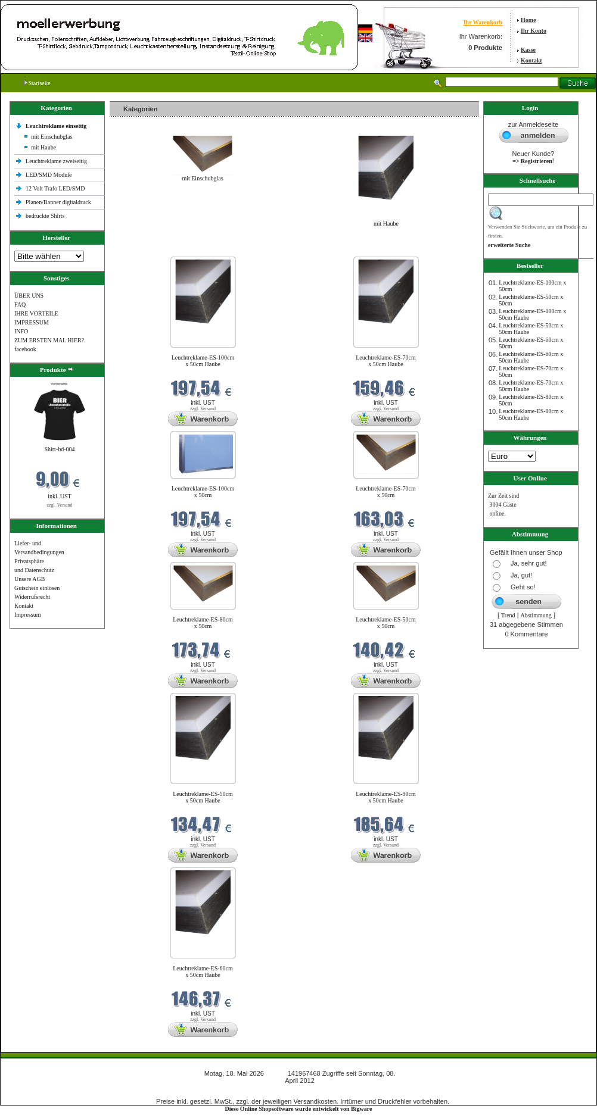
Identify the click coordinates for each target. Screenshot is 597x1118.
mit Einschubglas (51, 136)
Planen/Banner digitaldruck (58, 202)
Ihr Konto (533, 30)
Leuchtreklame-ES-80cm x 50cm (203, 622)
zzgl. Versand (60, 505)
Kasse (528, 49)
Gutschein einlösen (37, 588)
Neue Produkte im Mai (140, 249)
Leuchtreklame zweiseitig (57, 161)
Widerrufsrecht (32, 597)
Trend (508, 615)
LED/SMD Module (49, 174)
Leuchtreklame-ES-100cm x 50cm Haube (203, 360)
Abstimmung (536, 615)
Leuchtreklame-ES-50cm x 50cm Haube (203, 797)
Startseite (37, 83)
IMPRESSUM (31, 322)
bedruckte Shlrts (45, 216)
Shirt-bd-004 (59, 449)
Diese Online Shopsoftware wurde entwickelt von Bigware (298, 1108)
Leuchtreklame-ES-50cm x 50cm (386, 622)
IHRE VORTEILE (36, 313)
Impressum (27, 614)
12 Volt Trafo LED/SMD (55, 188)
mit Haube (43, 147)
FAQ (20, 304)
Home (528, 20)
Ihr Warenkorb (483, 22)
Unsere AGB (29, 579)
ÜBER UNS (28, 295)
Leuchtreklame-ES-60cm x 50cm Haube (203, 971)
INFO (21, 331)
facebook (25, 349)
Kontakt (531, 60)
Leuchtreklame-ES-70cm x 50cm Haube (386, 360)
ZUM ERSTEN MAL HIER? (49, 340)
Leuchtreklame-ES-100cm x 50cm (203, 491)
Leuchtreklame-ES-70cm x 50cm (386, 491)
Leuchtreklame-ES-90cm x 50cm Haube (386, 797)
